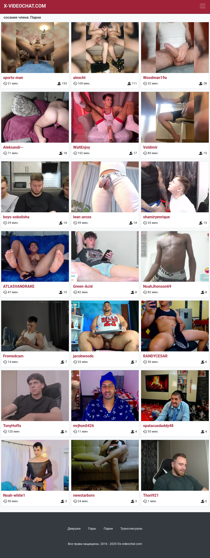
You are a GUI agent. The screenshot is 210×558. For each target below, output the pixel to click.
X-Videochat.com (25, 6)
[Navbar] (202, 6)
